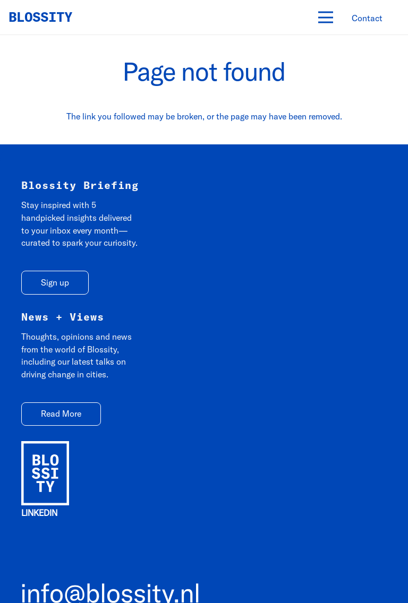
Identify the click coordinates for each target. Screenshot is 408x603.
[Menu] (325, 17)
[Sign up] (55, 283)
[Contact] (367, 18)
